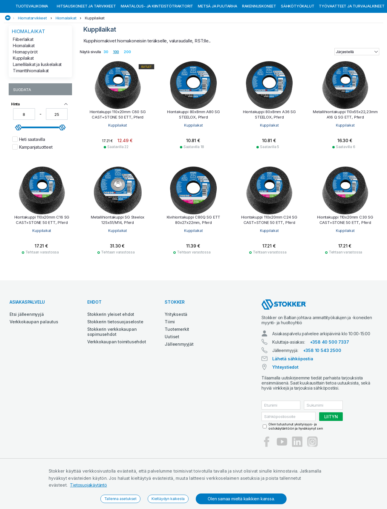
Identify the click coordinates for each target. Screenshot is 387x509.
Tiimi (170, 352)
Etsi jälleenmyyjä (27, 344)
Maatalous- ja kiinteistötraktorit (157, 37)
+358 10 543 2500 (322, 381)
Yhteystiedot (285, 397)
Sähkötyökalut (297, 37)
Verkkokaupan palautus (34, 352)
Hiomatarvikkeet (32, 48)
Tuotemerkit (177, 359)
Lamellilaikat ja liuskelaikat (37, 95)
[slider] (18, 158)
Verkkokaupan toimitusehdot (116, 372)
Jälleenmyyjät (179, 374)
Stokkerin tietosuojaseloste (115, 352)
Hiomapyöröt (25, 82)
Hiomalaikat (66, 48)
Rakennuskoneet (259, 37)
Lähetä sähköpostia (292, 389)
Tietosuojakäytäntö (88, 485)
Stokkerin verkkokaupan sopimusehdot (112, 362)
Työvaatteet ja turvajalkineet (351, 37)
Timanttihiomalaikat (31, 101)
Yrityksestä (176, 344)
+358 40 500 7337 (329, 372)
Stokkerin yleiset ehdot (110, 344)
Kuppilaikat (95, 48)
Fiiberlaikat (23, 70)
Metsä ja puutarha (217, 37)
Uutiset (172, 367)
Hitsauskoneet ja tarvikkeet (86, 37)
